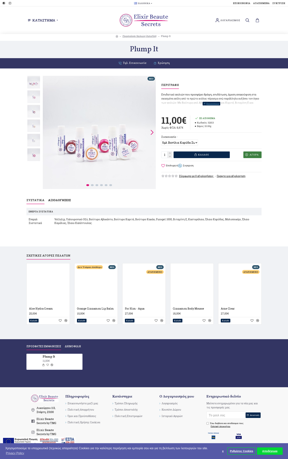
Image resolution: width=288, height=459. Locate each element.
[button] (152, 132)
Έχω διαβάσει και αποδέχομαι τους (224, 418)
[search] (247, 20)
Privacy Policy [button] (15, 453)
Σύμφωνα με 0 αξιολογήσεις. (196, 171)
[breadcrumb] (117, 36)
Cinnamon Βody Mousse (188, 302)
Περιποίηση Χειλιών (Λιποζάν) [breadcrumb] (139, 36)
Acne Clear (228, 302)
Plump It (49, 350)
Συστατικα (35, 198)
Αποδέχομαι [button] (270, 451)
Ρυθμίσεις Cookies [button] (241, 451)
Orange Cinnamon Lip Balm (95, 302)
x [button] (223, 451)
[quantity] (166, 151)
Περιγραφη (170, 85)
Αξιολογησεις (59, 198)
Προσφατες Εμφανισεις (43, 339)
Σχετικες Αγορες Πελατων (48, 249)
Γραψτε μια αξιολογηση (231, 171)
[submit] (234, 408)
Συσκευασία (168, 132)
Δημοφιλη (73, 339)
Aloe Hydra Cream (41, 302)
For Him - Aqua (134, 302)
